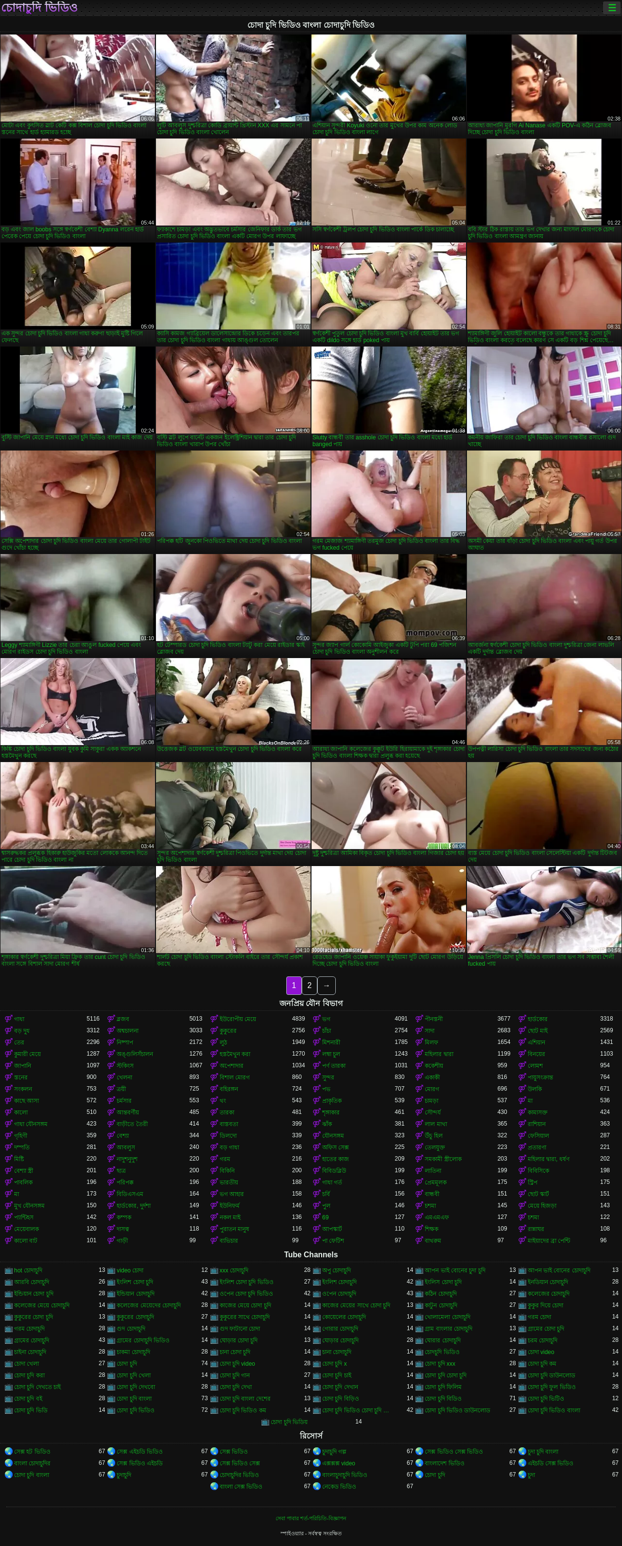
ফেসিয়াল (538, 1135)
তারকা (227, 1112)
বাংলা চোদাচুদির (32, 1463)
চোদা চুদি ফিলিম (443, 1387)
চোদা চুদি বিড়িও (340, 1398)
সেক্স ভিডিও (234, 1451)
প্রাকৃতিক (332, 1100)
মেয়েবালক (26, 1229)
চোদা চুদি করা (29, 1375)
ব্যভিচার (229, 1240)
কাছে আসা (26, 1100)
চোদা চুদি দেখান (340, 1387)
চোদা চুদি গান (235, 1375)
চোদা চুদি (127, 1363)
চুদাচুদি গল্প (334, 1451)
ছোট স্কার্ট (538, 1194)
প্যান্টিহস (24, 1217)
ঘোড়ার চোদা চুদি (239, 1340)
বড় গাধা (229, 1147)
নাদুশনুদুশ (127, 1159)
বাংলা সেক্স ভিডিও (241, 1486)
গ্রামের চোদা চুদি (546, 1328)
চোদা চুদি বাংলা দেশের (245, 1398)
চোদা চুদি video (237, 1363)
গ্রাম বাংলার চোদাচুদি (448, 1328)
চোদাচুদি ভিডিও (39, 7)
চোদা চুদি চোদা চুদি (445, 1375)
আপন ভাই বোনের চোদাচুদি (559, 1270)
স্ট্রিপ (532, 1182)
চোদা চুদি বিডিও (443, 1398)
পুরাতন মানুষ (234, 1229)
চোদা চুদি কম (542, 1363)
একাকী (432, 1077)
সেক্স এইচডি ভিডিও (140, 1451)
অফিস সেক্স (335, 1147)
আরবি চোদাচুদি (31, 1282)
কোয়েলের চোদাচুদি (344, 1317)
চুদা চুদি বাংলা (543, 1451)
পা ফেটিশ (333, 1240)
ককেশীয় (434, 1065)
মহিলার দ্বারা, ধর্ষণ (549, 1159)
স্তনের (21, 1077)
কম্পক (124, 1217)
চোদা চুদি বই (28, 1398)
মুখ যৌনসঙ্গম (29, 1205)
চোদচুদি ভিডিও (442, 1352)
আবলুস (126, 1147)
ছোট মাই (538, 1030)
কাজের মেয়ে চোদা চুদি (245, 1305)
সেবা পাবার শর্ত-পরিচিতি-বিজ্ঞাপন (311, 1518)
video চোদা (130, 1270)
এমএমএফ (437, 1217)
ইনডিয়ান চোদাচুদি (548, 1282)
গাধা (19, 1019)
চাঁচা (326, 1030)
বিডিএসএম (130, 1194)
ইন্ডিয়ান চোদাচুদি (135, 1293)
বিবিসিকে (538, 1170)
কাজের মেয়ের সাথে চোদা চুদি (356, 1305)
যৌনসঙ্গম (333, 1135)
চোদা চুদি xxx (440, 1363)
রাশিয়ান (537, 1124)
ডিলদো (228, 1135)
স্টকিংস (125, 1065)
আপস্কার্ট (332, 1229)
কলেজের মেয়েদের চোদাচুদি (149, 1305)
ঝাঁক (327, 1124)
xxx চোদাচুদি (234, 1270)
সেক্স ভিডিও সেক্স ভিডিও (454, 1451)
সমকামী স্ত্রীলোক (443, 1159)
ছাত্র (121, 1170)
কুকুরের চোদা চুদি (33, 1317)
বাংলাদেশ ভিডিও (444, 1463)
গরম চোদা (539, 1317)
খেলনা (124, 1077)
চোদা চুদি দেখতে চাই (37, 1387)
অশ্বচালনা (127, 1030)
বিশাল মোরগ (235, 1077)
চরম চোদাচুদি (542, 1340)
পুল (326, 1205)
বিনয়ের (536, 1054)
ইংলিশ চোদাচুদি (339, 1282)
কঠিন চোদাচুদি (440, 1293)
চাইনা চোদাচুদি (30, 1352)
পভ (326, 1089)
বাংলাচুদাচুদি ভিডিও (344, 1475)
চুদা (531, 1475)
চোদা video (541, 1352)
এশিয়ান (536, 1042)
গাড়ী (122, 1240)
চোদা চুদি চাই (336, 1375)
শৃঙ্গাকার (331, 1112)
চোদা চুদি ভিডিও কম (243, 1410)
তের (19, 1042)
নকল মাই (230, 1217)
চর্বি (326, 1194)
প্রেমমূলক (436, 1182)
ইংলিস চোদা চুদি (443, 1282)
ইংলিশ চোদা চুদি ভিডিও (247, 1282)
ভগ (326, 1019)
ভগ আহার (232, 1194)
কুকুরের (228, 1030)
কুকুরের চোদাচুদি (135, 1317)
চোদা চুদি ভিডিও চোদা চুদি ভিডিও (358, 1410)
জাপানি (22, 1065)
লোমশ (535, 1065)
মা (530, 1100)
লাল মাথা (436, 1124)
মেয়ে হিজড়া (542, 1205)
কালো (21, 1112)
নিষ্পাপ (125, 1042)
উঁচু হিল (433, 1135)
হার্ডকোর (538, 1019)
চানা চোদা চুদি (235, 1352)
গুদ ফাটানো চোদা (240, 1328)
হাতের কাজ (335, 1159)
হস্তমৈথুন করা (235, 1054)
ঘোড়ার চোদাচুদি (340, 1340)
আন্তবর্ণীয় (128, 1112)
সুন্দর (328, 1077)
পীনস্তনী (434, 1019)
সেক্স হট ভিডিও (32, 1451)
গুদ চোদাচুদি (131, 1328)
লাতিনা (433, 1170)
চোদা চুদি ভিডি (31, 1410)
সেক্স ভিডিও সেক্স (240, 1463)
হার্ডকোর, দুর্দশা (134, 1205)
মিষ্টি (19, 1159)
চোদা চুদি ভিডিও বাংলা (554, 1410)
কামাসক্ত (538, 1112)
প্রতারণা (537, 1147)
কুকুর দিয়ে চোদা (546, 1305)
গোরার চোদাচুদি (340, 1328)
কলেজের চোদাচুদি (549, 1293)
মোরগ (432, 1089)
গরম (225, 1159)
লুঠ (223, 1042)
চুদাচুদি (124, 1475)
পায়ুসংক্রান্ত (540, 1077)
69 (325, 1217)
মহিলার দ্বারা (439, 1054)
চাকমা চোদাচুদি (133, 1352)
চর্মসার (124, 1100)
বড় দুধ (22, 1030)
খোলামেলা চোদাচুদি (447, 1317)
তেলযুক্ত (435, 1147)
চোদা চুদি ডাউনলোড (552, 1375)
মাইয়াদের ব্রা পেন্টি (549, 1240)
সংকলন (23, 1089)
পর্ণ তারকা (334, 1065)
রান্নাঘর (536, 1229)
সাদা (429, 1030)
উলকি (535, 1089)
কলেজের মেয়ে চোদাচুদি (41, 1305)
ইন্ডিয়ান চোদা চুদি (33, 1293)
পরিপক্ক (125, 1182)
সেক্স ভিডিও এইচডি (140, 1463)
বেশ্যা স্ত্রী (23, 1170)
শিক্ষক (431, 1229)
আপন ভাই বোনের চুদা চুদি (455, 1270)
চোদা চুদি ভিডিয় (289, 1422)
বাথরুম (433, 1240)
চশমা (430, 1205)
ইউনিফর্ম (230, 1205)
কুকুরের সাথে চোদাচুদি (245, 1317)
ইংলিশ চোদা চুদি (135, 1282)
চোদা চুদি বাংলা (134, 1398)
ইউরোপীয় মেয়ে (238, 1019)
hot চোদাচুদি (28, 1270)
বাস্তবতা (229, 1124)
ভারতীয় (229, 1182)
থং (223, 1100)
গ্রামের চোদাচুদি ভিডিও (143, 1340)
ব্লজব (123, 1019)
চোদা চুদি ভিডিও (136, 1410)
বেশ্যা (123, 1135)
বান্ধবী (432, 1194)
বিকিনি (227, 1170)
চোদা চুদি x (334, 1363)
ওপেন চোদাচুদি (339, 1293)
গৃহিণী (20, 1135)
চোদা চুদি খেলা (134, 1375)
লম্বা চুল (331, 1054)
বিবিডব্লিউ (334, 1170)
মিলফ (431, 1042)
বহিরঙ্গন (229, 1089)
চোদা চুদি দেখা (236, 1387)
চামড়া (431, 1100)
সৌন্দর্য (433, 1112)
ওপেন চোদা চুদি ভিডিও (246, 1293)
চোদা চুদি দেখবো (136, 1387)
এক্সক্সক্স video (338, 1463)
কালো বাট (25, 1240)
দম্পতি (22, 1147)
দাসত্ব (123, 1229)
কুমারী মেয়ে (27, 1054)
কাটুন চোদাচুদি (441, 1305)
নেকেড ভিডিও (339, 1486)
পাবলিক (23, 1182)
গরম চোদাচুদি (29, 1328)
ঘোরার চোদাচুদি (442, 1340)
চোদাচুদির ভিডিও (239, 1475)
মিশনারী (331, 1042)
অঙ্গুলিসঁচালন (135, 1054)
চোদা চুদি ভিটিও (546, 1398)
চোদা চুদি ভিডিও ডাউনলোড (457, 1410)
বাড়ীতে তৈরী (132, 1124)
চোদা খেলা (26, 1363)
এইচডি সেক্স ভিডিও (551, 1463)
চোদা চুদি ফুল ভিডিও (552, 1387)
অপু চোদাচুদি (336, 1270)
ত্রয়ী (121, 1089)
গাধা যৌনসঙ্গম (31, 1124)
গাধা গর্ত (332, 1182)
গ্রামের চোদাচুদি (31, 1340)
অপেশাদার (231, 1065)
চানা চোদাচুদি (336, 1352)
